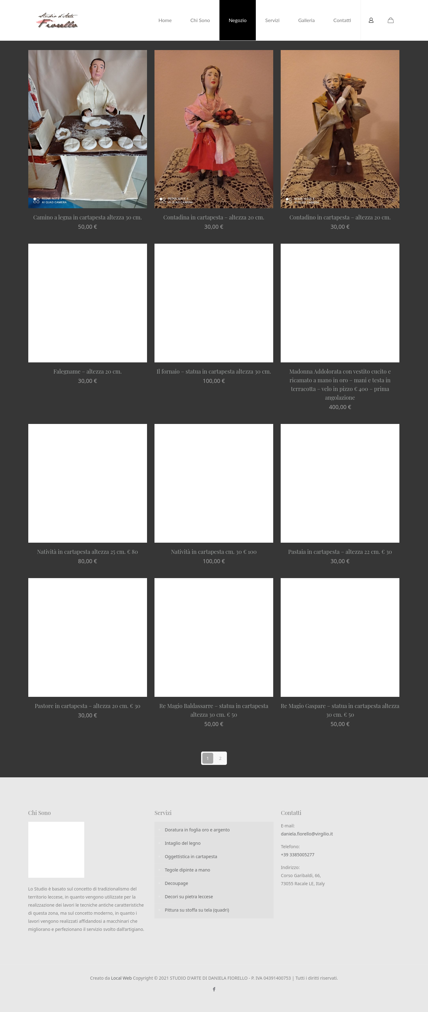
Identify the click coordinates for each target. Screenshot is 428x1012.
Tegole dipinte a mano (187, 870)
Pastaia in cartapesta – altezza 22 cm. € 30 (340, 551)
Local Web (122, 978)
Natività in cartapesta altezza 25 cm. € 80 (87, 551)
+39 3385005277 (298, 855)
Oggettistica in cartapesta (191, 856)
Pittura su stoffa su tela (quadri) (197, 910)
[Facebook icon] (214, 989)
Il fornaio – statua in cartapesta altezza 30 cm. (214, 371)
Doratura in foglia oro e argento (197, 830)
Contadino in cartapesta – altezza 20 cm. (340, 217)
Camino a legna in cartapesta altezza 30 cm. (87, 217)
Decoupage (176, 883)
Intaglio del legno (182, 843)
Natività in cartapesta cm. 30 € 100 (214, 551)
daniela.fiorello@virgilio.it (307, 834)
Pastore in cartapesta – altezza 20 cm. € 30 (87, 706)
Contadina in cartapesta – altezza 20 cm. (214, 217)
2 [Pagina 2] (220, 758)
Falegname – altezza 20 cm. (87, 371)
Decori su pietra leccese (189, 896)
